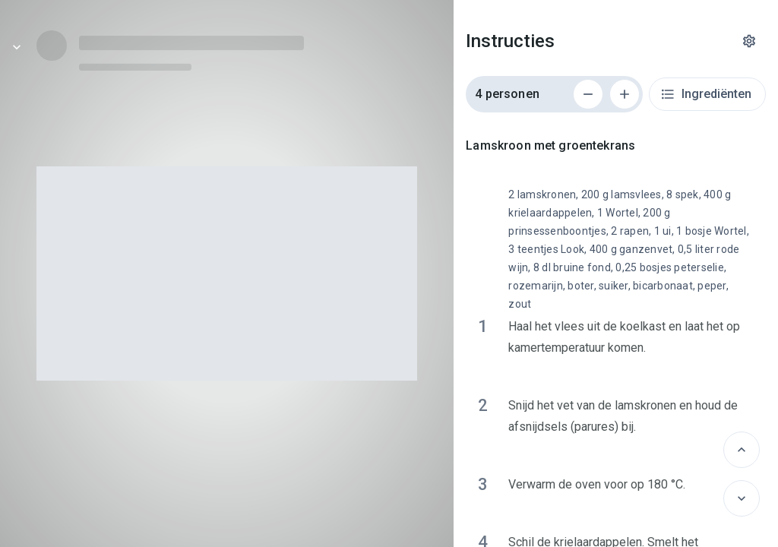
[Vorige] (741, 450)
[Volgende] (741, 498)
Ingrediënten (705, 94)
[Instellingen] (749, 41)
